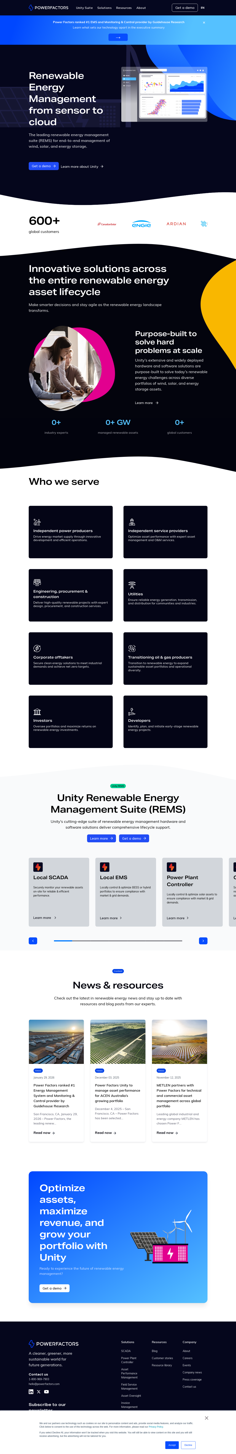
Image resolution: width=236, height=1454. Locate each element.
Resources (159, 1341)
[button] (33, 940)
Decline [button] (188, 1445)
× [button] (206, 1418)
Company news (192, 1372)
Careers (187, 1357)
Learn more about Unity (83, 165)
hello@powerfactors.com (44, 1383)
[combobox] (202, 8)
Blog (154, 1350)
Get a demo (184, 7)
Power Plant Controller (128, 1359)
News (38, 1069)
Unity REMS (118, 785)
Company (190, 1341)
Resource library (162, 1365)
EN (202, 7)
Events (187, 1365)
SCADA (126, 1350)
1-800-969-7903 (39, 1378)
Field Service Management (129, 1386)
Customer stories (162, 1357)
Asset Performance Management (129, 1373)
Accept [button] (172, 1445)
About (186, 1350)
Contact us (189, 1386)
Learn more (147, 402)
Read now (44, 1132)
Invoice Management (129, 1404)
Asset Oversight (131, 1395)
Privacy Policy (156, 1426)
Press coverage (192, 1379)
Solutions (127, 1341)
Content (118, 970)
